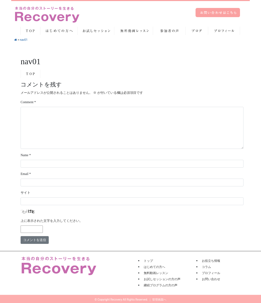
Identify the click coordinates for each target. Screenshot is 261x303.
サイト (25, 192)
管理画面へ (159, 299)
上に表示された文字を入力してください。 (52, 220)
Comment (28, 102)
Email (26, 174)
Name (26, 155)
